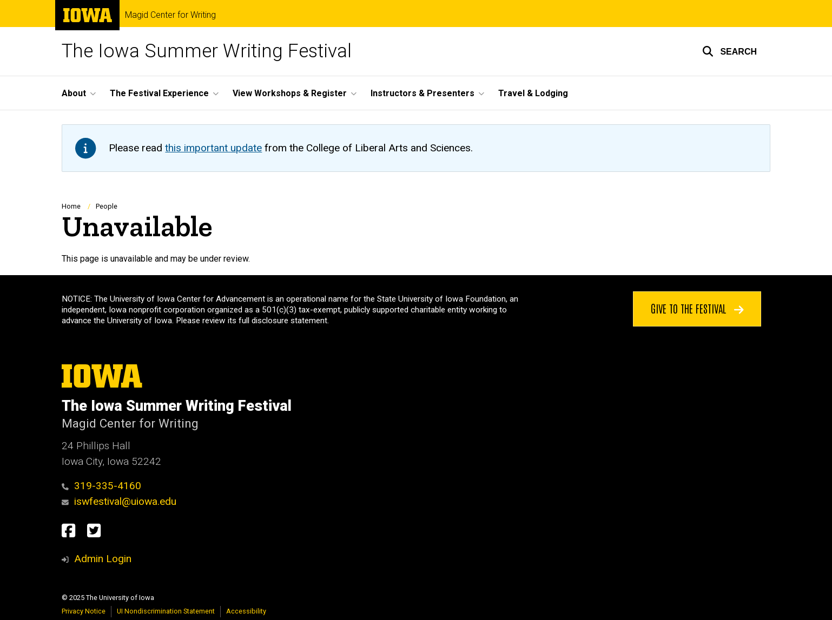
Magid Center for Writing (170, 15)
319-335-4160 (101, 485)
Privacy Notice (83, 611)
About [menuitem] (74, 93)
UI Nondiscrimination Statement (166, 611)
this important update (213, 148)
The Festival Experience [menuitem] (159, 93)
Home (71, 206)
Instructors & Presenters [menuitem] (422, 93)
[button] (729, 51)
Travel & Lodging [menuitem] (533, 93)
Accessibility (246, 611)
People (106, 206)
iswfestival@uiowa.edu (119, 501)
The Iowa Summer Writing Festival (207, 51)
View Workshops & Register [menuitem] (290, 93)
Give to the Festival (697, 308)
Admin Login (102, 558)
